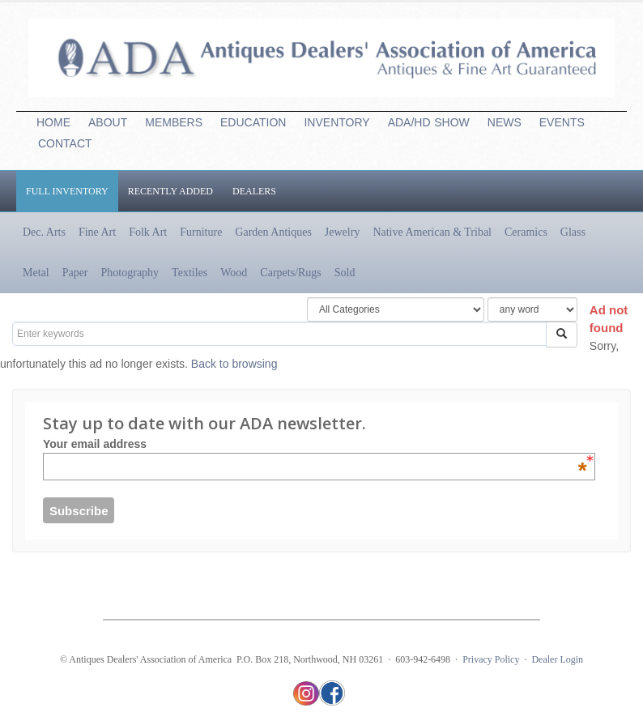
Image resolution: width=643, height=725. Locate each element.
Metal (36, 273)
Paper (75, 273)
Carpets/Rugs (290, 273)
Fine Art (97, 232)
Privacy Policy (490, 659)
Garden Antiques (273, 232)
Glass (573, 232)
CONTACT (65, 143)
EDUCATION (253, 122)
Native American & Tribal (432, 232)
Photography (130, 273)
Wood (233, 273)
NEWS (505, 122)
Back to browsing (234, 363)
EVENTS (562, 122)
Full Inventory (67, 191)
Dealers (254, 191)
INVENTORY (336, 122)
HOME (53, 122)
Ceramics (526, 232)
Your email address (315, 443)
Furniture (201, 232)
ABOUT (107, 122)
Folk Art (148, 232)
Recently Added (170, 191)
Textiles (189, 273)
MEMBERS (173, 122)
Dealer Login (557, 659)
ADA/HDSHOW (429, 122)
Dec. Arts (44, 232)
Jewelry (342, 232)
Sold (345, 273)
